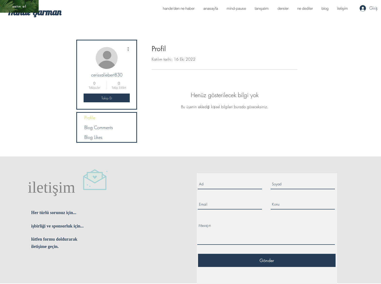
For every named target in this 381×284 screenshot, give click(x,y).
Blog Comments (98, 127)
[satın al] (19, 6)
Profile (89, 118)
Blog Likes (93, 137)
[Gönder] (267, 260)
